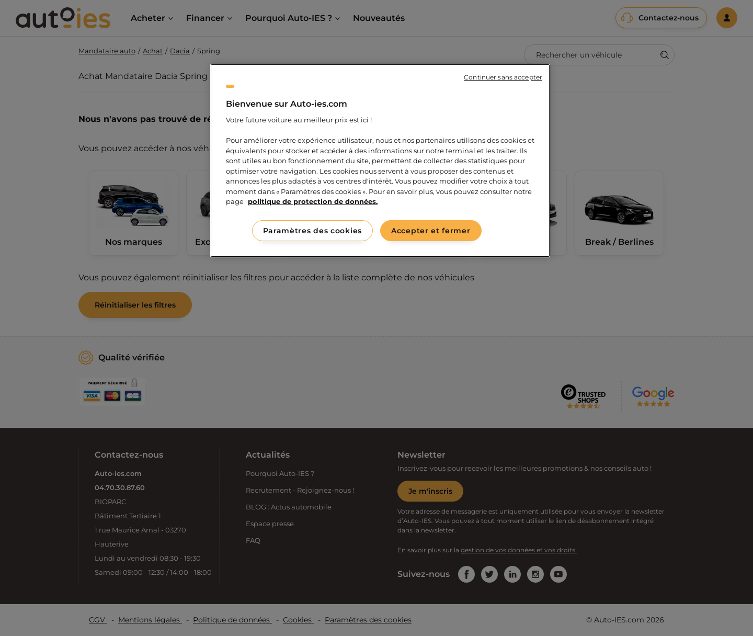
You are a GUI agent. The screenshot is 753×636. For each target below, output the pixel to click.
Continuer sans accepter (503, 77)
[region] (380, 160)
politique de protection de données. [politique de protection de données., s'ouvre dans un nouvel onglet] (313, 201)
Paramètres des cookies (312, 230)
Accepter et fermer (431, 230)
